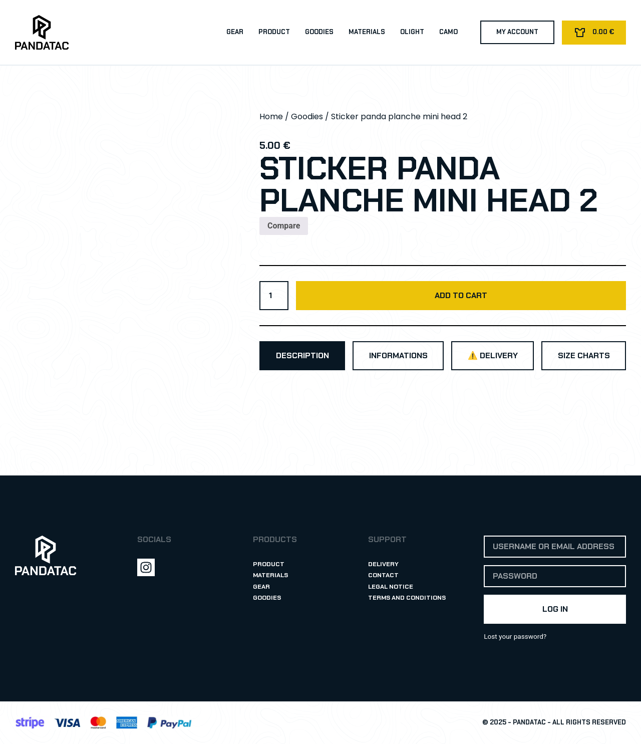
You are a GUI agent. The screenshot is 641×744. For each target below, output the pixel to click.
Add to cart (461, 295)
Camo (447, 32)
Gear (233, 32)
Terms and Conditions (407, 598)
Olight (411, 32)
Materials (366, 32)
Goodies (318, 32)
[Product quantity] (273, 295)
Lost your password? (515, 636)
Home (271, 116)
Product (273, 32)
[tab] (302, 355)
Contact (383, 575)
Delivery (383, 564)
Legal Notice (391, 586)
